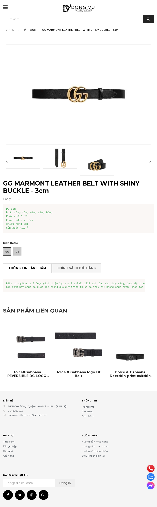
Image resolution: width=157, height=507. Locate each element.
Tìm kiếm (9, 441)
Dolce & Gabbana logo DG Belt (78, 374)
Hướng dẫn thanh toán (95, 446)
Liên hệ (8, 400)
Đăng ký (8, 451)
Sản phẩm (88, 416)
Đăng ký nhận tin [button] (16, 475)
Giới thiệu (87, 411)
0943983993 (15, 410)
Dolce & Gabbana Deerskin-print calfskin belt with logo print (130, 374)
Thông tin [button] (89, 400)
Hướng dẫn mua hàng (95, 441)
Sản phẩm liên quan (39, 310)
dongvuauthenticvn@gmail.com (27, 415)
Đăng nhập (10, 446)
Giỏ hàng (8, 455)
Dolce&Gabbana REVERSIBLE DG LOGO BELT (26, 374)
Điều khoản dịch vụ (93, 455)
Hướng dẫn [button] (90, 435)
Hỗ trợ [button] (8, 435)
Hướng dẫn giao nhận (95, 451)
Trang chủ (88, 406)
